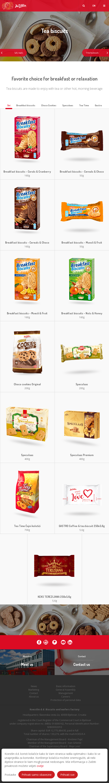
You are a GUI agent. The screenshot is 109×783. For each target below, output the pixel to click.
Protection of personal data (66, 702)
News (34, 688)
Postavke (10, 774)
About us (34, 698)
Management (66, 695)
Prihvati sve (67, 774)
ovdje (40, 766)
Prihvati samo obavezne (37, 774)
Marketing (33, 691)
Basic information (65, 688)
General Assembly (65, 691)
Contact (34, 695)
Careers (65, 698)
